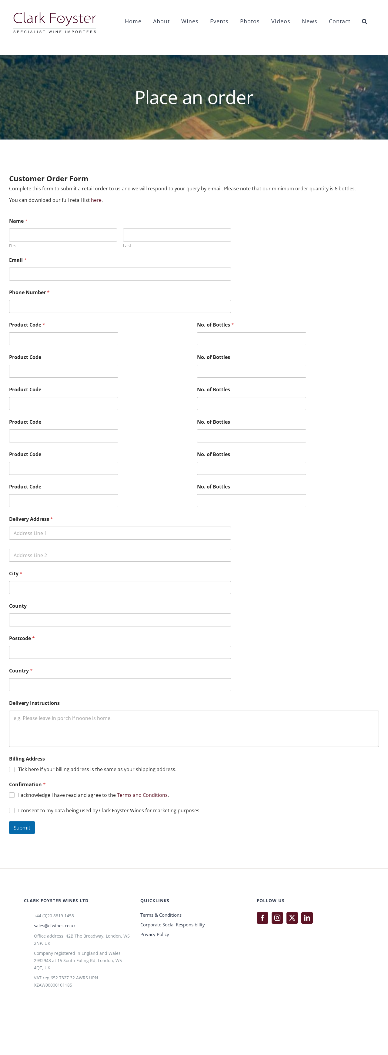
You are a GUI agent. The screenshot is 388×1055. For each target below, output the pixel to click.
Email (18, 260)
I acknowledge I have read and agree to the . (93, 795)
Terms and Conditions (142, 795)
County (18, 606)
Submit (22, 827)
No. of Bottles (215, 325)
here (96, 200)
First (13, 245)
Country (21, 671)
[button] (364, 21)
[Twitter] (292, 918)
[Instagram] (277, 918)
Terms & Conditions (161, 915)
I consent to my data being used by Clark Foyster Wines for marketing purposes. (109, 810)
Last (127, 245)
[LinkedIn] (307, 918)
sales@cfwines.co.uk (54, 925)
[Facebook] (262, 918)
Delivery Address (31, 519)
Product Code (27, 325)
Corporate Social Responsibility (172, 925)
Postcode (22, 638)
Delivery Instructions (34, 703)
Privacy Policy (154, 934)
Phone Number (29, 292)
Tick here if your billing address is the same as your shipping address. (97, 769)
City (15, 574)
